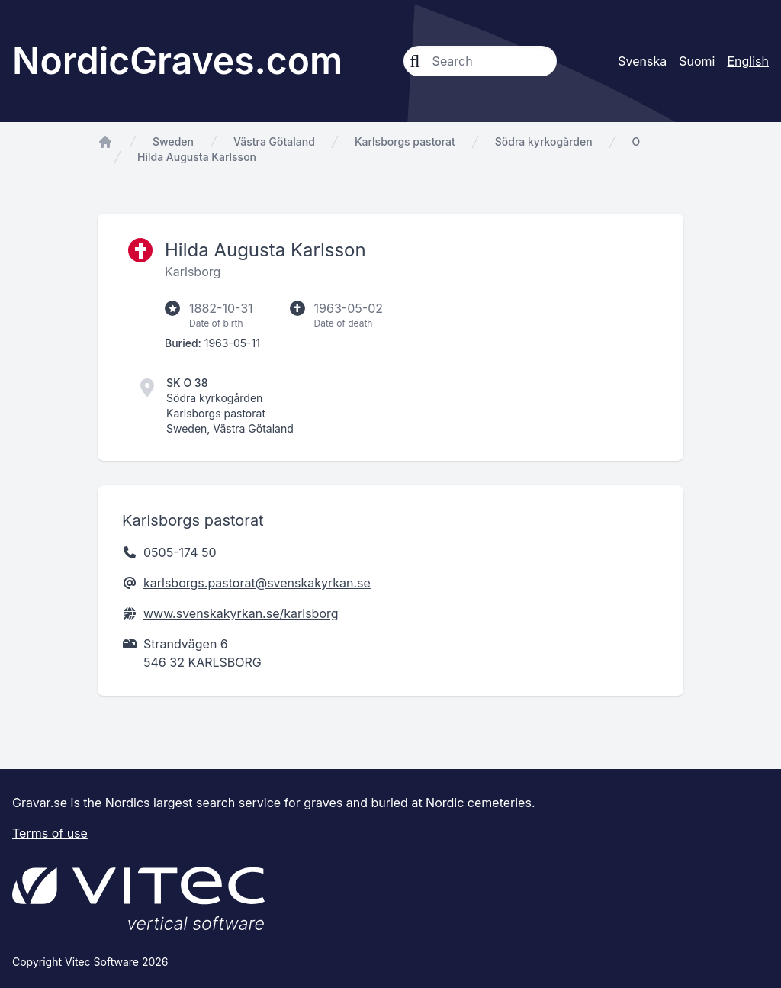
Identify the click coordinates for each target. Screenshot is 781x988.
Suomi (697, 61)
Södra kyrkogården (544, 141)
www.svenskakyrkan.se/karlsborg (241, 613)
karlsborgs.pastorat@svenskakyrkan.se (257, 583)
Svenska (642, 61)
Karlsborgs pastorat (405, 141)
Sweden (173, 141)
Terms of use (50, 833)
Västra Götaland (274, 141)
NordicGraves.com (177, 60)
